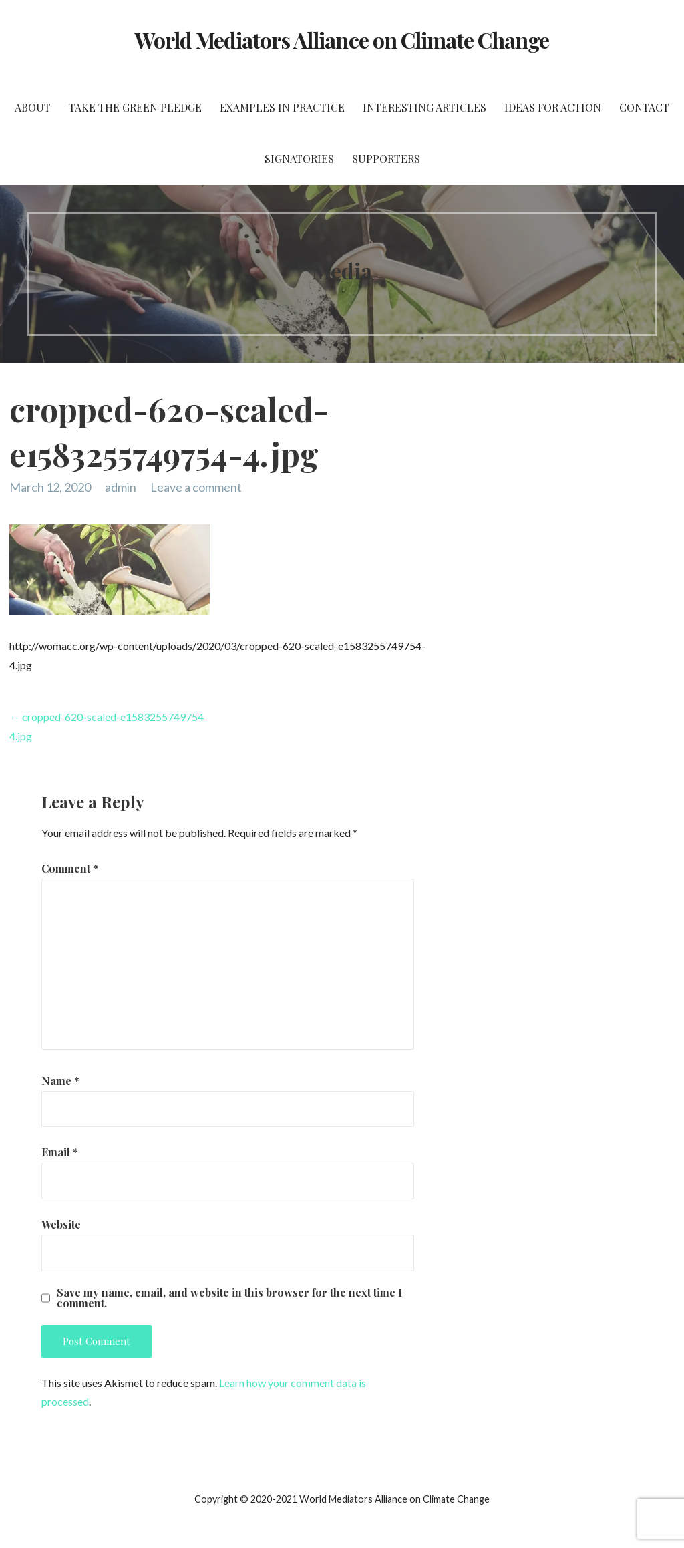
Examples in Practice (282, 107)
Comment (69, 868)
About (33, 107)
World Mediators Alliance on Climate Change (342, 39)
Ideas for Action (552, 107)
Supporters (386, 159)
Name (60, 1081)
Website (61, 1224)
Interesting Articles (424, 107)
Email (59, 1152)
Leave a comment (196, 487)
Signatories (299, 159)
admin (120, 487)
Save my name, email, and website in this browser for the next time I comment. (229, 1298)
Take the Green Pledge (135, 107)
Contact (644, 107)
